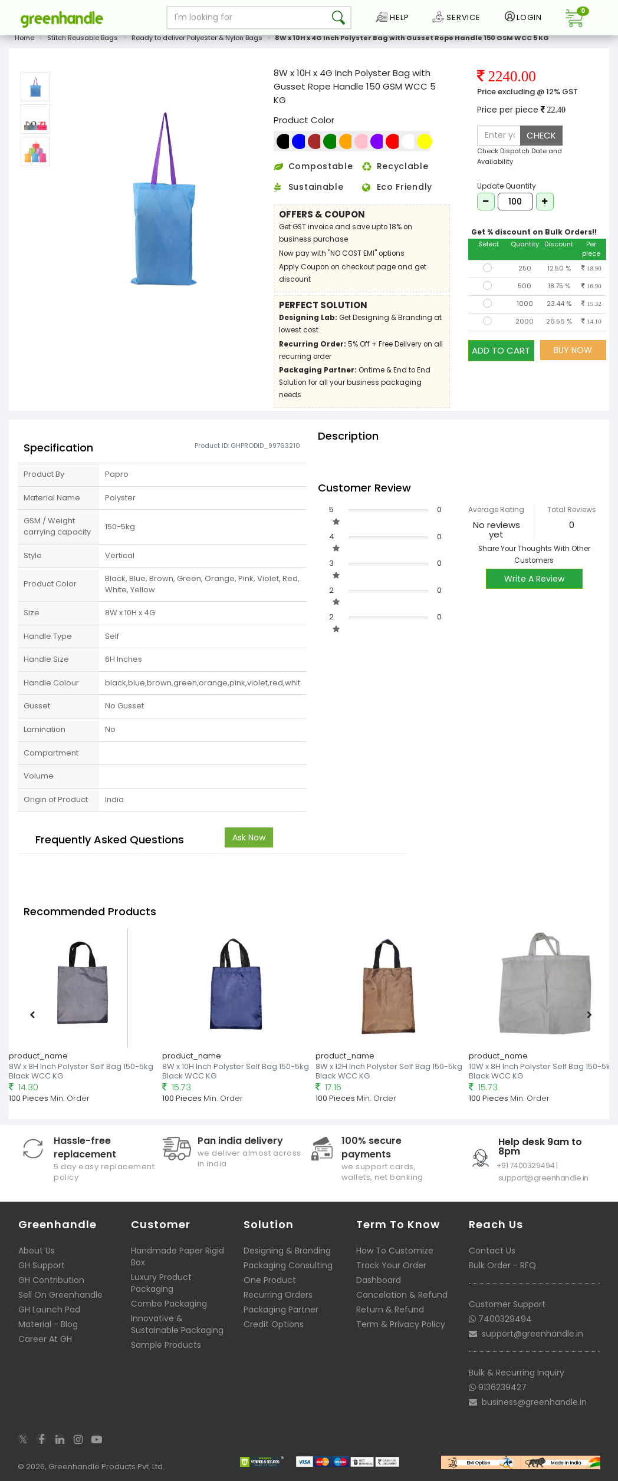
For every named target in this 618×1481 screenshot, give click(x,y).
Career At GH (45, 1339)
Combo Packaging (169, 1304)
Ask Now (248, 837)
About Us (36, 1250)
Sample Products (166, 1345)
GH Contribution (51, 1280)
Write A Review (534, 579)
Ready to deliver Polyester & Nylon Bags (197, 37)
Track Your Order (391, 1265)
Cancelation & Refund (402, 1295)
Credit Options (274, 1324)
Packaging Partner (281, 1309)
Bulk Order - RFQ (502, 1265)
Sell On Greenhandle (60, 1295)
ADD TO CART (501, 350)
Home (24, 37)
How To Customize (394, 1250)
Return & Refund (390, 1309)
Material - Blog (48, 1324)
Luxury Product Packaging (161, 1283)
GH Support (41, 1265)
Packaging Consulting (288, 1265)
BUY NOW (573, 350)
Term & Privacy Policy (400, 1324)
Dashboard (378, 1280)
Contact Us (492, 1250)
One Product (270, 1280)
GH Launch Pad (49, 1309)
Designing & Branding (287, 1250)
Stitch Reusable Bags (82, 37)
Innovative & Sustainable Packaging (177, 1324)
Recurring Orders (278, 1295)
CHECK (541, 135)
